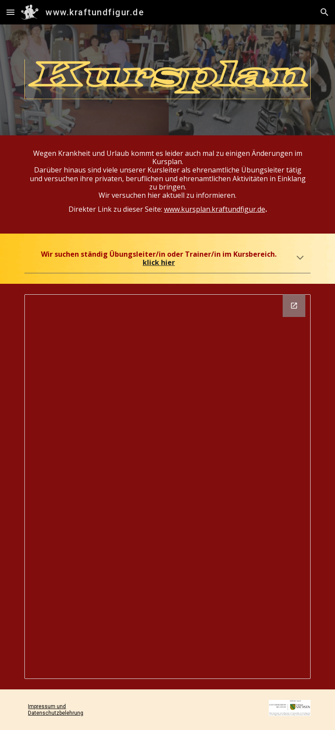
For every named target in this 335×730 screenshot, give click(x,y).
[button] (10, 12)
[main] (167, 184)
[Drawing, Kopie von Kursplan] (167, 486)
